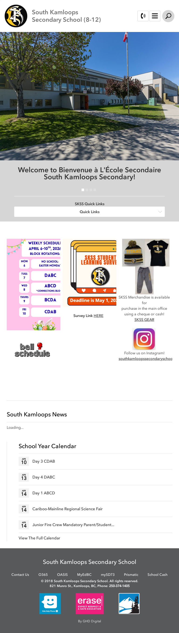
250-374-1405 (119, 586)
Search (168, 16)
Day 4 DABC (43, 477)
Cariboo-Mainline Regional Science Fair (67, 508)
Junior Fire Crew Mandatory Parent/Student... (73, 524)
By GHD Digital (89, 621)
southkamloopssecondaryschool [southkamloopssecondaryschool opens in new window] (146, 358)
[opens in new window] (32, 349)
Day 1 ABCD (43, 493)
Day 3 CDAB (43, 461)
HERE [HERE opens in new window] (98, 315)
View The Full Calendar (39, 538)
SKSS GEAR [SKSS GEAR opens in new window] (144, 319)
